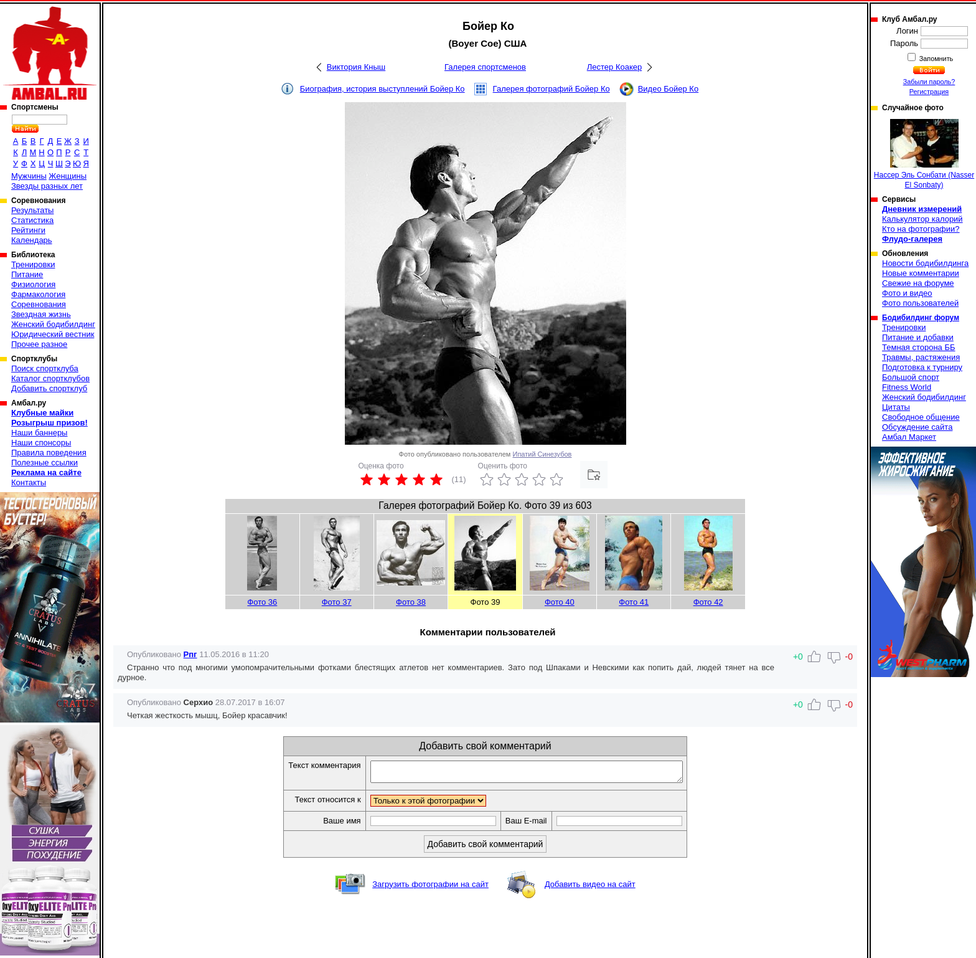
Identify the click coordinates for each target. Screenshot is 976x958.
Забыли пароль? (929, 81)
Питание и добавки (918, 337)
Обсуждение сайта (917, 427)
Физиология (33, 284)
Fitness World (906, 387)
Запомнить (935, 58)
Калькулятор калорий (922, 219)
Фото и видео (907, 293)
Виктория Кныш (356, 67)
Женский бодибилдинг (53, 324)
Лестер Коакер (614, 67)
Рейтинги (28, 230)
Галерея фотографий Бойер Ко (551, 88)
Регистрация (929, 91)
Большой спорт (910, 377)
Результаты (32, 210)
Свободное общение (921, 417)
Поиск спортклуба (44, 368)
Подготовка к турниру (922, 367)
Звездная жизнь (41, 314)
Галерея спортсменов (485, 67)
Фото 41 (634, 602)
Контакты (28, 482)
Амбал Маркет (909, 437)
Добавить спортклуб (49, 388)
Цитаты (896, 407)
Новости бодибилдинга (925, 263)
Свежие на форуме (918, 283)
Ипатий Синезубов (542, 454)
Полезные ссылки (44, 462)
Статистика (32, 220)
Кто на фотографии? (921, 229)
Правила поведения (49, 452)
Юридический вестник (52, 334)
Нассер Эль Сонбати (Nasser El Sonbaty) (924, 154)
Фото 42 (708, 602)
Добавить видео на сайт (590, 888)
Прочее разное (39, 344)
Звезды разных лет (47, 186)
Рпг (190, 654)
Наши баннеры (39, 432)
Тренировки (33, 264)
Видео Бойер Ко (668, 88)
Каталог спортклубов (50, 378)
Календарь (31, 240)
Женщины (68, 176)
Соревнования (38, 304)
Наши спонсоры (41, 442)
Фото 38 (411, 602)
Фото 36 (262, 602)
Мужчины (29, 176)
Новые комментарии (920, 273)
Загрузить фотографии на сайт (430, 888)
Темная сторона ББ (918, 347)
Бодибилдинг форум (920, 317)
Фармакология (38, 294)
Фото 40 (560, 602)
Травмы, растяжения (921, 357)
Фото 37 (337, 602)
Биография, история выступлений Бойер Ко (382, 88)
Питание (27, 274)
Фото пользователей (920, 303)
